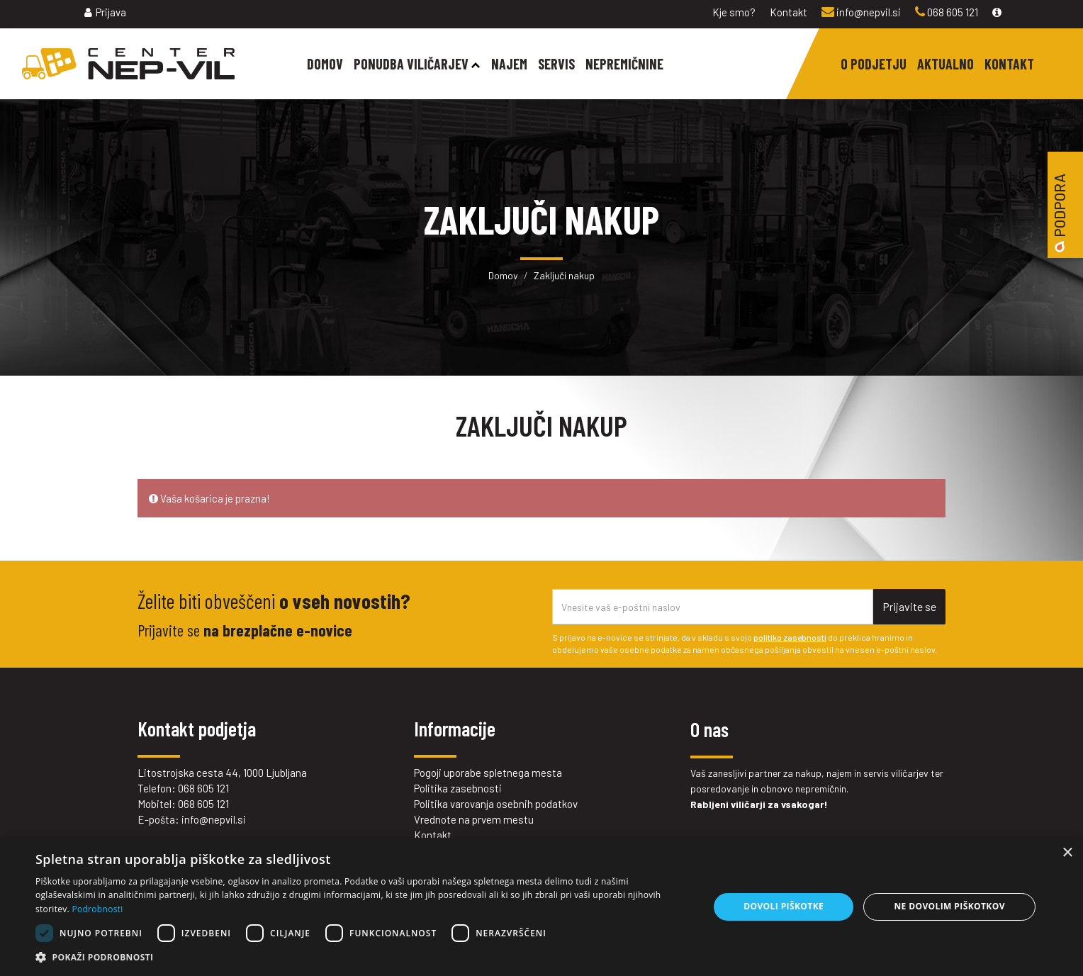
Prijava (105, 12)
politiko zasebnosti (789, 637)
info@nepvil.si (861, 12)
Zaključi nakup (564, 275)
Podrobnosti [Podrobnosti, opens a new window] (97, 909)
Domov (503, 275)
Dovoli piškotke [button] (783, 906)
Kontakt (788, 12)
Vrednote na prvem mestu (474, 819)
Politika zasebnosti (458, 788)
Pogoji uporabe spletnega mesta (488, 772)
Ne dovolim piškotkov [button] (949, 906)
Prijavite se (909, 606)
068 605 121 (946, 12)
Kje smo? (734, 12)
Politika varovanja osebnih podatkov (496, 803)
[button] (362, 957)
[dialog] (541, 907)
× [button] (1067, 853)
